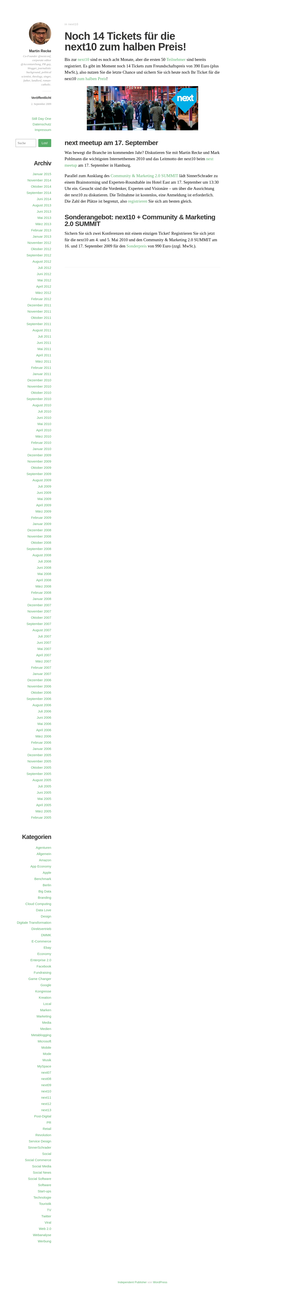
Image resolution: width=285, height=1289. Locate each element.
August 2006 (42, 705)
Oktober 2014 (41, 186)
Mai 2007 (44, 649)
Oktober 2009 (41, 467)
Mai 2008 (44, 574)
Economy (44, 954)
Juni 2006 (44, 717)
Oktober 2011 (41, 318)
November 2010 (39, 386)
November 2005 (39, 761)
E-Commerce (41, 941)
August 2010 (42, 405)
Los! (45, 143)
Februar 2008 (41, 592)
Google (46, 985)
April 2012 (43, 286)
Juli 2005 (44, 786)
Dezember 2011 (39, 305)
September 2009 (38, 474)
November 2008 (39, 536)
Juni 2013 (44, 211)
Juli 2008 (44, 561)
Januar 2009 (42, 524)
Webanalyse (42, 1235)
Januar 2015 (42, 174)
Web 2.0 (45, 1229)
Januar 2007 (42, 674)
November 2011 (39, 311)
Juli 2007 (44, 636)
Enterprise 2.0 (41, 960)
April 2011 (43, 355)
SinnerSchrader (39, 1147)
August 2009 (42, 480)
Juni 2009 (44, 492)
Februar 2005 (41, 817)
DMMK (46, 935)
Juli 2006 (44, 711)
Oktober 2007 (41, 617)
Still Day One (41, 118)
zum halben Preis (91, 78)
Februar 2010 (41, 442)
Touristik (45, 1204)
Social (46, 1154)
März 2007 (43, 661)
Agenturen (43, 847)
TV (49, 1210)
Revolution (43, 1135)
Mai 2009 (44, 499)
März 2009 (43, 511)
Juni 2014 (44, 199)
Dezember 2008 (39, 530)
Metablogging (41, 1035)
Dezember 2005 (39, 755)
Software (44, 1185)
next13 (46, 1110)
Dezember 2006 (39, 680)
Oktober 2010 (41, 392)
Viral (48, 1222)
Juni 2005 (44, 792)
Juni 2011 (44, 343)
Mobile (46, 1047)
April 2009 (43, 505)
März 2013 (43, 224)
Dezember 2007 (39, 605)
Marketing (44, 1016)
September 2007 (38, 624)
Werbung (44, 1241)
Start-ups (44, 1191)
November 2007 (39, 611)
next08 (46, 1079)
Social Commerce (38, 1160)
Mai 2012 (44, 280)
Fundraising (42, 972)
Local (47, 1004)
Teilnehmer (175, 59)
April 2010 (43, 430)
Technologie (42, 1197)
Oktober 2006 (41, 692)
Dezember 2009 (39, 455)
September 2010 (38, 399)
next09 (46, 1085)
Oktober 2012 (41, 249)
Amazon (45, 860)
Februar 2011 (41, 367)
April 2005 (43, 805)
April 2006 (43, 730)
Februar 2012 (41, 299)
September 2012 (38, 255)
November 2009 (39, 461)
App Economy (41, 866)
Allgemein (44, 854)
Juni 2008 (44, 567)
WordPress (160, 1282)
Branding (44, 897)
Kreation (45, 997)
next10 (73, 24)
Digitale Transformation (34, 922)
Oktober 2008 (41, 542)
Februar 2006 (41, 742)
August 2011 (42, 330)
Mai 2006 (44, 724)
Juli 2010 (44, 411)
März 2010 (43, 436)
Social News (42, 1172)
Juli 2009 (44, 486)
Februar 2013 (41, 230)
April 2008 (43, 580)
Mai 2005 (44, 799)
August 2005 (42, 780)
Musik (47, 1060)
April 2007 (43, 655)
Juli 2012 (44, 268)
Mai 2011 (44, 349)
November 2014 (39, 180)
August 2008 (42, 555)
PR (49, 1122)
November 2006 (39, 686)
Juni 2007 (44, 642)
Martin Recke (40, 51)
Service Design (40, 1141)
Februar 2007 (41, 667)
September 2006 (38, 699)
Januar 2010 (42, 449)
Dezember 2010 (39, 380)
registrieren (137, 201)
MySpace (44, 1066)
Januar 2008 (42, 599)
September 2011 (38, 324)
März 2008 (43, 586)
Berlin (47, 885)
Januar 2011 (42, 374)
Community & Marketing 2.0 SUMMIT (144, 175)
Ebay (47, 947)
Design (46, 916)
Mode (47, 1054)
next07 (46, 1072)
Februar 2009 (41, 517)
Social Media (41, 1166)
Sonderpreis (136, 246)
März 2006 (43, 736)
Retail (47, 1129)
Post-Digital (42, 1116)
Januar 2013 (42, 236)
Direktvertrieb (41, 929)
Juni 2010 (44, 417)
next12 (46, 1104)
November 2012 (39, 243)
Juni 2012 (44, 274)
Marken (45, 1010)
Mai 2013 (44, 218)
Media (46, 1022)
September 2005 (38, 774)
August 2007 (42, 630)
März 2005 (43, 811)
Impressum (43, 130)
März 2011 (43, 361)
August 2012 (42, 261)
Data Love (43, 910)
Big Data (44, 891)
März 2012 (43, 293)
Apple (47, 872)
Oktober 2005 (41, 767)
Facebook (44, 966)
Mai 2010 (44, 424)
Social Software (39, 1179)
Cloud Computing (38, 904)
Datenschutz (42, 124)
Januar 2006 (42, 749)
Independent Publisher (132, 1282)
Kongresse (43, 991)
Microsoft (44, 1041)
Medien (45, 1029)
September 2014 (38, 193)
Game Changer (39, 979)
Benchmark (42, 879)
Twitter (46, 1216)
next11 (46, 1097)
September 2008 (38, 549)
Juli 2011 (44, 336)
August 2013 (42, 205)
